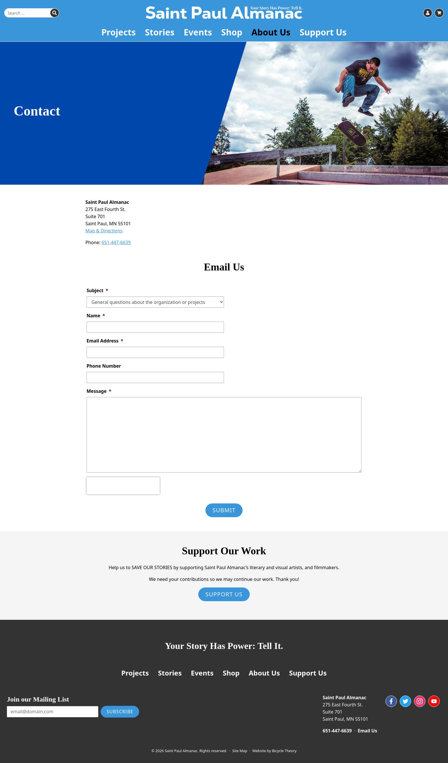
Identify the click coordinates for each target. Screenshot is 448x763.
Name (96, 315)
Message (99, 391)
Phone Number (104, 366)
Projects (118, 33)
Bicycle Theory (284, 750)
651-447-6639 (116, 242)
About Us (271, 33)
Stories (160, 33)
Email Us (367, 731)
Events (198, 33)
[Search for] (31, 13)
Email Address (105, 341)
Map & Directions (103, 231)
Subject (97, 290)
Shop (231, 33)
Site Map (239, 750)
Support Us (323, 33)
